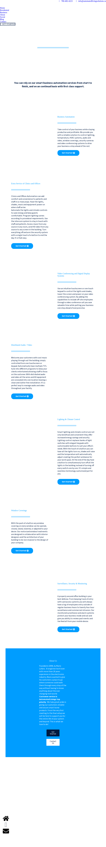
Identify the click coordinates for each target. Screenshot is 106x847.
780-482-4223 (65, 1)
